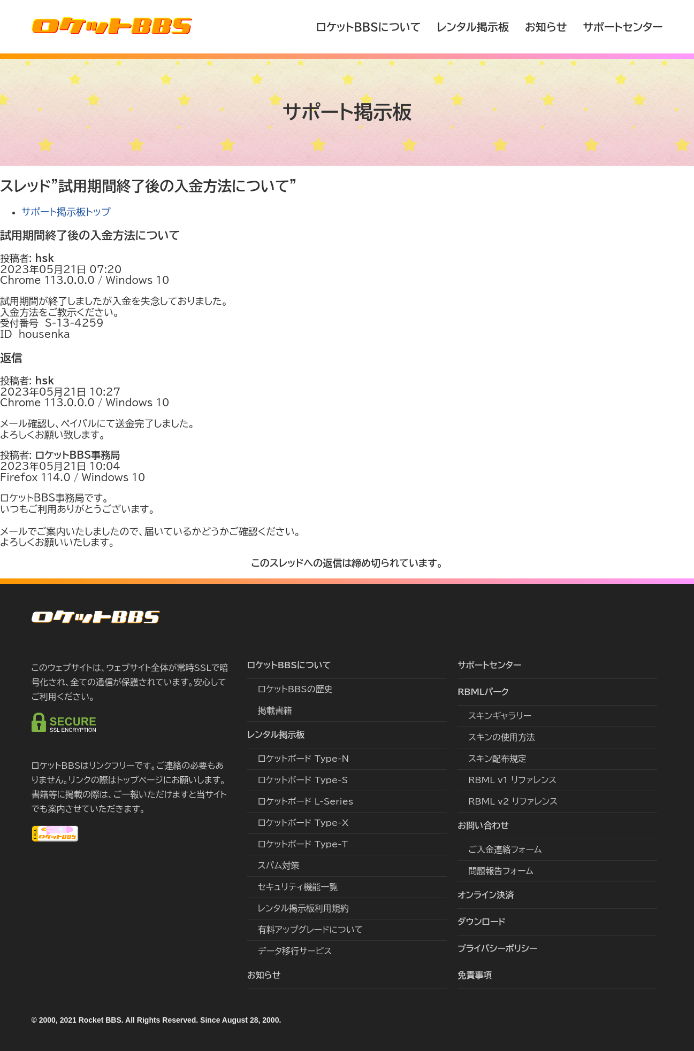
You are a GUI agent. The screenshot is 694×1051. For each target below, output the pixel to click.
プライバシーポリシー (497, 948)
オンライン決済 (485, 895)
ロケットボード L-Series (305, 801)
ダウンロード (481, 921)
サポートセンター (622, 26)
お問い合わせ (483, 825)
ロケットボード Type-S (303, 780)
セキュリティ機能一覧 (298, 887)
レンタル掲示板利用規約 (303, 908)
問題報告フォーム (500, 871)
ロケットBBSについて (368, 26)
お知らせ (546, 26)
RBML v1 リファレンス (512, 780)
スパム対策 (278, 865)
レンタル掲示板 (472, 26)
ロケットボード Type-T (303, 844)
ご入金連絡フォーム (505, 849)
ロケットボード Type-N (303, 758)
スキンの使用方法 (501, 737)
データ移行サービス (295, 951)
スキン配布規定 (497, 758)
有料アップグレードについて (310, 929)
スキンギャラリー (499, 716)
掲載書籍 (275, 710)
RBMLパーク (483, 691)
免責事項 (474, 975)
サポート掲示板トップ (66, 212)
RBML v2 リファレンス (513, 801)
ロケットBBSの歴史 (295, 689)
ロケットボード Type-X (303, 822)
